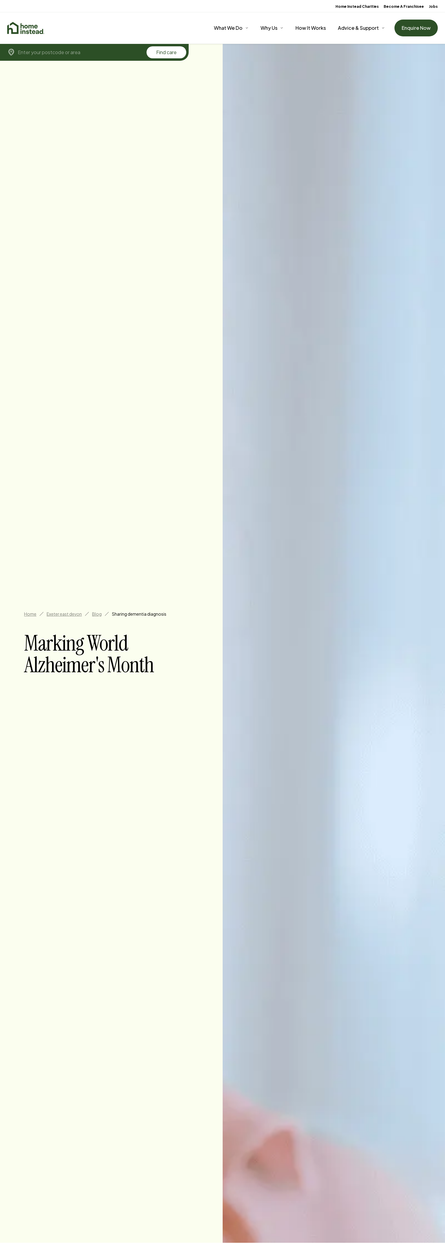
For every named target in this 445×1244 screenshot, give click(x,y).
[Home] (25, 28)
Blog (97, 614)
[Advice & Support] (361, 28)
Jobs (433, 6)
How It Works (310, 28)
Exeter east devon (64, 614)
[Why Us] (272, 28)
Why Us (269, 28)
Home (30, 614)
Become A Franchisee (404, 6)
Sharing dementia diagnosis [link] (139, 614)
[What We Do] (231, 28)
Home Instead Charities (357, 6)
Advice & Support (358, 28)
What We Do (228, 28)
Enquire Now (416, 28)
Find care (166, 52)
